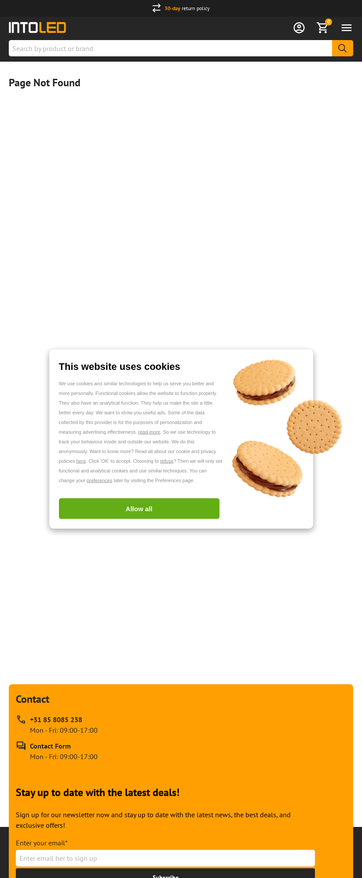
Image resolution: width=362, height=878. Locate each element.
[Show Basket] (322, 27)
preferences (99, 480)
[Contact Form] (57, 751)
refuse (167, 461)
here (81, 461)
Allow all (139, 509)
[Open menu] (346, 27)
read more (149, 432)
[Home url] (37, 27)
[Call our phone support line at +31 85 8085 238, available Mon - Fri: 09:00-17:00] (57, 724)
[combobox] (181, 48)
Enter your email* (42, 842)
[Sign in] (299, 27)
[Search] (342, 48)
